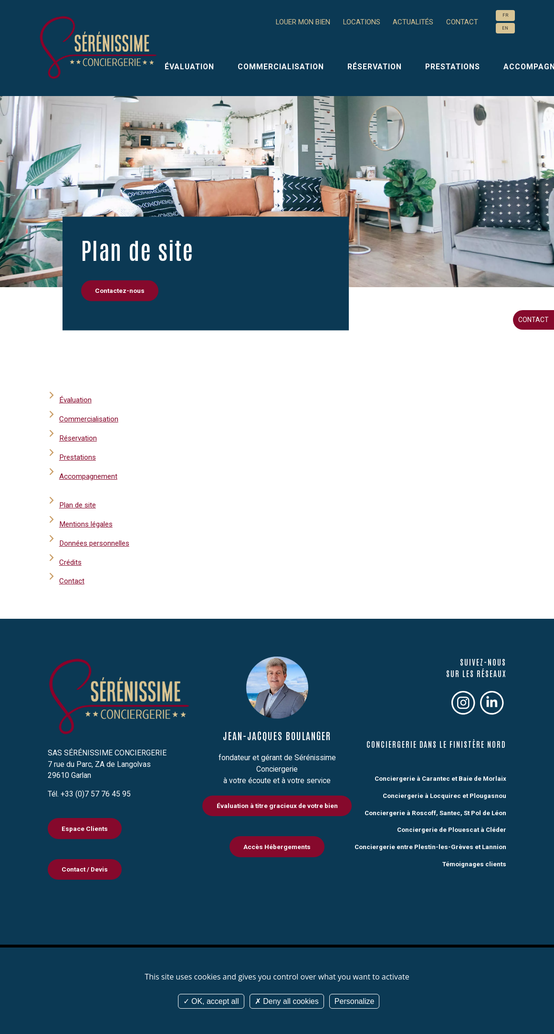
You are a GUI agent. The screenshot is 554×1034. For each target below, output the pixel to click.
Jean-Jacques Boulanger (277, 733)
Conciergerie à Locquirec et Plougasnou (443, 794)
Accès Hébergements (277, 846)
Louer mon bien (292, 22)
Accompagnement (89, 475)
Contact (533, 319)
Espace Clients (85, 827)
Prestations (452, 66)
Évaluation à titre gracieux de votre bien (277, 804)
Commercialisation (281, 66)
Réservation (374, 66)
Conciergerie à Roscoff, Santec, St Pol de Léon (433, 811)
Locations (356, 22)
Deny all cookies (287, 1001)
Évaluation (189, 66)
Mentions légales (87, 523)
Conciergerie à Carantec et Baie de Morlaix (439, 777)
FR (505, 15)
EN (505, 28)
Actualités (410, 22)
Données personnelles (96, 541)
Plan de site (78, 503)
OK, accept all (211, 1001)
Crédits (71, 560)
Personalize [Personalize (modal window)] (354, 1001)
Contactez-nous (120, 291)
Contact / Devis (85, 868)
